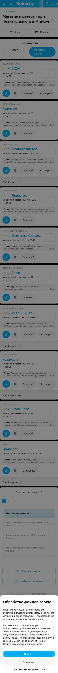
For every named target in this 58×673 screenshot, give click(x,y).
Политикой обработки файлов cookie (22, 643)
